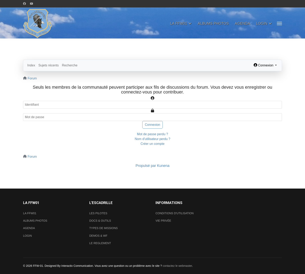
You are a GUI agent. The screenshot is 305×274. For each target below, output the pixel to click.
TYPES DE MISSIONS (103, 228)
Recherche (69, 65)
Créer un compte (152, 143)
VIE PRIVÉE (163, 220)
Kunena (163, 166)
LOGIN (261, 23)
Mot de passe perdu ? (152, 134)
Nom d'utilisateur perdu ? (152, 139)
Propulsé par (146, 166)
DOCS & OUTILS (100, 220)
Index (31, 65)
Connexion (152, 124)
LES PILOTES (98, 213)
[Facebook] (24, 3)
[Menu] (279, 23)
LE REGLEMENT (100, 243)
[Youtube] (31, 3)
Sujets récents (48, 65)
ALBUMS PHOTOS (213, 23)
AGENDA (242, 23)
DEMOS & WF (98, 235)
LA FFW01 (178, 23)
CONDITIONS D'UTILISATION (175, 213)
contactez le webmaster (177, 265)
